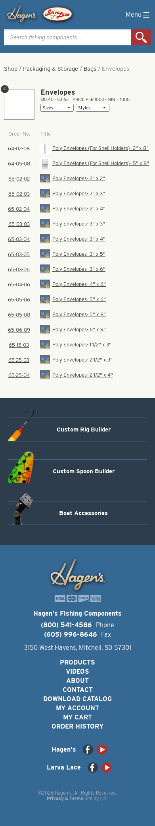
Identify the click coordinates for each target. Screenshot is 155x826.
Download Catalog (77, 699)
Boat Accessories (83, 513)
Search (141, 37)
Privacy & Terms (65, 798)
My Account (77, 708)
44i (103, 798)
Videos (77, 671)
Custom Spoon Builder (84, 471)
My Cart (77, 717)
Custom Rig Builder (84, 429)
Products (77, 662)
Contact (78, 690)
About (77, 680)
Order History (77, 726)
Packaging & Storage (50, 68)
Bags (90, 68)
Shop (10, 68)
